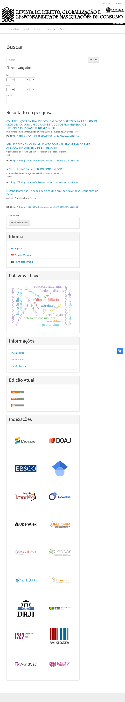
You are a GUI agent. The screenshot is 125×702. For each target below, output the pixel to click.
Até (8, 85)
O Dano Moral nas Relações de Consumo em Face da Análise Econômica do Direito (52, 192)
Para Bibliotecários (20, 366)
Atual (26, 29)
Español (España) (23, 255)
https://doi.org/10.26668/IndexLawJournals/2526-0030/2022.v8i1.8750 (45, 135)
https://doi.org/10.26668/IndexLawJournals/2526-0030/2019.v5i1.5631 (45, 160)
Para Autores (17, 359)
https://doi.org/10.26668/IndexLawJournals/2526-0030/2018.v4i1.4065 (45, 182)
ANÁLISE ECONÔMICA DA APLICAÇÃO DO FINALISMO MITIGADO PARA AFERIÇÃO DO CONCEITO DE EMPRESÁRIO (48, 145)
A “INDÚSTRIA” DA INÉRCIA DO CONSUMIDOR (34, 169)
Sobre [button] (51, 29)
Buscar (63, 29)
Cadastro (106, 3)
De (7, 75)
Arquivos (38, 29)
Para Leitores (17, 352)
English (18, 248)
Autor (9, 95)
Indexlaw (14, 29)
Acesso (119, 3)
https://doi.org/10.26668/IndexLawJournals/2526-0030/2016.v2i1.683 (44, 206)
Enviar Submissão (19, 222)
